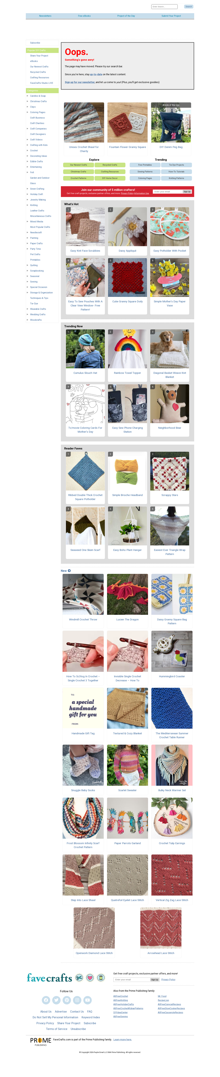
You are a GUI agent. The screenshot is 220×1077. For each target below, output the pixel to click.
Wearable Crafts (38, 307)
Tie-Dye (34, 302)
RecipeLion (163, 999)
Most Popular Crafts (40, 225)
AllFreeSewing (120, 1015)
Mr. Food (162, 994)
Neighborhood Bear (169, 426)
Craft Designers (38, 132)
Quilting (34, 264)
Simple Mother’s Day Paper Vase (170, 302)
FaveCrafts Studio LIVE (41, 81)
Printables (35, 258)
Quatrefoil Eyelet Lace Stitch (127, 898)
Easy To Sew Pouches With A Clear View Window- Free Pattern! (85, 304)
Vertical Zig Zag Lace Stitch (172, 898)
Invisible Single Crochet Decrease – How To (127, 676)
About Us (45, 1010)
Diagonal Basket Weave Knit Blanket (169, 373)
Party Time (35, 247)
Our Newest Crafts (39, 65)
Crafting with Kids (39, 143)
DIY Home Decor (110, 177)
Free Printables (145, 163)
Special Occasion (38, 285)
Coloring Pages (37, 111)
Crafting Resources (39, 76)
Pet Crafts (35, 253)
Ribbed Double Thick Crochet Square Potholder (85, 495)
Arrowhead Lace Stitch (160, 951)
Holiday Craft (36, 193)
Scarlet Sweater (127, 788)
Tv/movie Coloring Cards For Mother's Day (85, 428)
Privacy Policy (127, 192)
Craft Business (37, 116)
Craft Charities (37, 121)
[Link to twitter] (56, 998)
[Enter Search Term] (164, 6)
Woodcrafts (36, 318)
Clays (33, 105)
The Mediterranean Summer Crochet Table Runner (172, 734)
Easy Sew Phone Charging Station (127, 428)
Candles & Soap (38, 94)
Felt (32, 171)
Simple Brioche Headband (127, 493)
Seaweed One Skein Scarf (85, 548)
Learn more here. (123, 1038)
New (66, 569)
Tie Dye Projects (176, 163)
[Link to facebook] (46, 998)
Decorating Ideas (38, 154)
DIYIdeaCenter (120, 1011)
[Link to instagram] (77, 998)
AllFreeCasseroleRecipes (170, 1011)
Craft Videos (36, 138)
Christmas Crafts (38, 100)
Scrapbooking (37, 269)
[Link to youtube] (87, 998)
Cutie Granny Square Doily (127, 300)
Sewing (33, 280)
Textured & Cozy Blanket (127, 731)
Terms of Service (56, 1027)
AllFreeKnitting (120, 999)
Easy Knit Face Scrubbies (85, 249)
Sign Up (187, 190)
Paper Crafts (36, 242)
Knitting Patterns (176, 177)
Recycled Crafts (38, 70)
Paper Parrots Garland (127, 841)
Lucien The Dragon (127, 618)
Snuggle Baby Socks (83, 788)
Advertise (61, 1010)
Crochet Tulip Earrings (172, 841)
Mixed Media (36, 220)
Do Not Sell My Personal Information (55, 1016)
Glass (33, 182)
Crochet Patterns (78, 177)
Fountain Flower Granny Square (127, 145)
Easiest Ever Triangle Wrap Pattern (169, 550)
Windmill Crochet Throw (83, 618)
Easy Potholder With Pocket (169, 249)
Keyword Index (91, 1016)
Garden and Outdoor (40, 176)
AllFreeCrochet (120, 994)
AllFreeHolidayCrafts (123, 1003)
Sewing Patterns (145, 170)
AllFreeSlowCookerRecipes (171, 1007)
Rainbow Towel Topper (127, 371)
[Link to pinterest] (67, 998)
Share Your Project (39, 54)
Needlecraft (36, 231)
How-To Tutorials (176, 170)
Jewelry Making (38, 198)
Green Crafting (37, 187)
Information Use (141, 192)
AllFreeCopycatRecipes (169, 1003)
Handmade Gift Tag (83, 731)
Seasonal (34, 274)
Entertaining (36, 165)
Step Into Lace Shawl (83, 898)
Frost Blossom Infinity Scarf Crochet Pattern (83, 843)
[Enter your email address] (132, 978)
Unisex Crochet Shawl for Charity (84, 147)
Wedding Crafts (37, 313)
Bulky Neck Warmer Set (172, 788)
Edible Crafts (36, 160)
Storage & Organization (41, 291)
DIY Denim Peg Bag (171, 145)
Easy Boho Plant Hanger (127, 548)
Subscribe (35, 41)
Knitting (34, 203)
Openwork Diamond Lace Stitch (94, 951)
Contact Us (77, 1010)
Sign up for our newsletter (80, 80)
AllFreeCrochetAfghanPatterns (128, 1007)
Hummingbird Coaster (172, 674)
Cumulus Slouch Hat (85, 371)
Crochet (34, 149)
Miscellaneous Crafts (40, 214)
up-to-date (96, 72)
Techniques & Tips (39, 296)
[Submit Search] (188, 6)
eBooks (34, 59)
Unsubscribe (78, 1027)
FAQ (89, 1010)
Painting (34, 236)
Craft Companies (38, 127)
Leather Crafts (37, 209)
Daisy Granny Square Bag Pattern (172, 620)
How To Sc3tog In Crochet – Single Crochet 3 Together (83, 676)
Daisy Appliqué (127, 249)
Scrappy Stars (169, 493)
